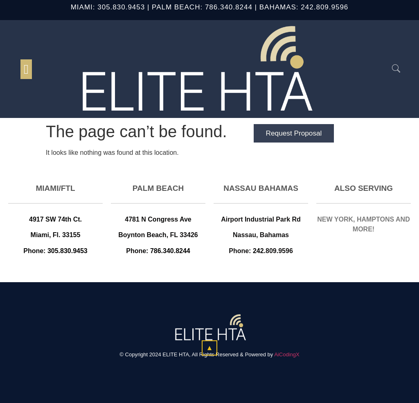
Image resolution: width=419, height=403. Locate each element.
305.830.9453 (121, 7)
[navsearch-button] (392, 69)
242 (258, 250)
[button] (26, 69)
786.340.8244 (228, 7)
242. (308, 7)
